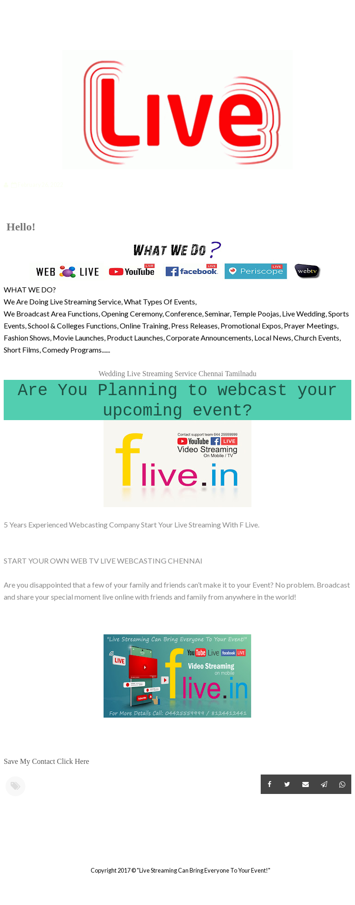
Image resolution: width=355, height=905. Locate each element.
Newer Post (5, 847)
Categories (35, 35)
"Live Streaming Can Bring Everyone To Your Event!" (203, 870)
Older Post (350, 847)
